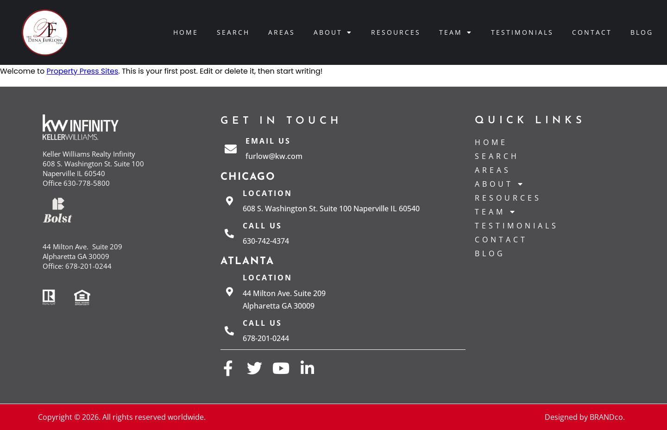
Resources (396, 32)
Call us (262, 226)
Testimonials (522, 32)
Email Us (268, 141)
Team (455, 32)
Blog (641, 32)
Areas (281, 32)
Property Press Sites (82, 71)
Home (185, 32)
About (333, 32)
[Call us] (229, 233)
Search (233, 32)
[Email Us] (230, 149)
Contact (592, 32)
